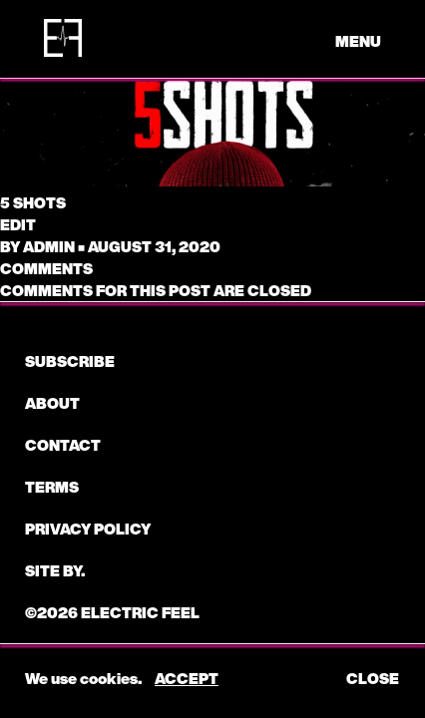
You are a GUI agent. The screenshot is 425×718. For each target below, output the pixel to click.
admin (49, 246)
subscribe (70, 361)
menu (358, 41)
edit (18, 224)
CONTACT (63, 445)
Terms (52, 487)
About (52, 403)
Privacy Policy (88, 528)
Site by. (55, 570)
